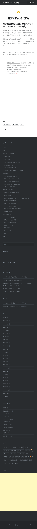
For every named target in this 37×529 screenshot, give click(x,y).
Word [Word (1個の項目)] (6, 454)
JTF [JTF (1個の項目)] (26, 447)
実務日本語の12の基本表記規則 (12, 181)
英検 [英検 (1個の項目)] (31, 460)
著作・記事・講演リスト (9, 153)
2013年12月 (6, 390)
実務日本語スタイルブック (10, 176)
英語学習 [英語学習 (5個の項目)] (7, 463)
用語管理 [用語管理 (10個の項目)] (25, 457)
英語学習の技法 (7, 214)
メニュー (32, 2)
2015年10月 (6, 352)
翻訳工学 (5, 251)
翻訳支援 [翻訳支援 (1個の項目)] (23, 460)
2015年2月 (5, 364)
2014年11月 (6, 371)
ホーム (4, 147)
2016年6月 (5, 339)
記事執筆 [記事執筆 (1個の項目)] (15, 463)
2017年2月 (5, 333)
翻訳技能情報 (7, 195)
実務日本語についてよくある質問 (12, 184)
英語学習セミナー (8, 433)
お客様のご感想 (8, 419)
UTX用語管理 (6, 156)
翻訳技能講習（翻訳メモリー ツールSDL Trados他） (17, 198)
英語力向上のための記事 (10, 220)
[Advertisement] (18, 492)
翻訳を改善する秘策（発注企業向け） (13, 208)
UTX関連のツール (8, 165)
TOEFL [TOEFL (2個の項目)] (6, 450)
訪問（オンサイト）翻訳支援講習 (17, 67)
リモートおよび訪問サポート (11, 206)
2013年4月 (5, 396)
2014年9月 (5, 377)
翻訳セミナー (7, 424)
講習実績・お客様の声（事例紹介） (13, 192)
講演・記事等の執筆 (8, 436)
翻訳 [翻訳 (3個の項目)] (6, 460)
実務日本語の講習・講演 (10, 203)
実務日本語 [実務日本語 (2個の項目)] (7, 457)
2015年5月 (5, 361)
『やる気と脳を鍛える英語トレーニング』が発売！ (15, 277)
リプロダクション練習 (9, 217)
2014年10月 (6, 374)
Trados (6, 413)
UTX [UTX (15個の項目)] (28, 450)
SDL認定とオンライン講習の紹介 (17, 71)
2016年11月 (6, 336)
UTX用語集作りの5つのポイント (12, 162)
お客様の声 (18, 54)
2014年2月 (5, 387)
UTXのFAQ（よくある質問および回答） (14, 170)
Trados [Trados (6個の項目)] (21, 450)
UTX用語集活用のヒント (10, 167)
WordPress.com (18, 525)
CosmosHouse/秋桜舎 (10, 2)
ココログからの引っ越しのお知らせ (11, 291)
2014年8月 (5, 380)
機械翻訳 (6, 421)
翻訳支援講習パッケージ (13, 63)
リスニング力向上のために (10, 222)
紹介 (4, 150)
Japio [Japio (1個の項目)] (20, 447)
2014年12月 (6, 368)
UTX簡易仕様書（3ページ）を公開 (11, 288)
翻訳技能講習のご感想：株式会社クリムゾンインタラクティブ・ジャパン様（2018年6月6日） (17, 284)
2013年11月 (6, 393)
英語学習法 (5, 430)
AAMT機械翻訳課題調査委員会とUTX (12, 280)
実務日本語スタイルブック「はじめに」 (14, 179)
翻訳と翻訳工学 (7, 411)
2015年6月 (5, 358)
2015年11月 (6, 349)
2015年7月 (5, 355)
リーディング (7, 230)
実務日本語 (5, 173)
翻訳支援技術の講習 (8, 189)
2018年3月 (5, 327)
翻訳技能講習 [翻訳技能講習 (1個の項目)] (14, 460)
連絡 (4, 236)
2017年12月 (6, 330)
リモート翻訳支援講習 (27, 41)
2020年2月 (5, 317)
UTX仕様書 (7, 159)
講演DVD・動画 (8, 211)
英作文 (5, 233)
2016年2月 (5, 342)
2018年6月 (5, 324)
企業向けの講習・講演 (9, 187)
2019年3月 (5, 321)
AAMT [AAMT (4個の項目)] (6, 447)
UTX (5, 416)
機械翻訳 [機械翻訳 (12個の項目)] (16, 457)
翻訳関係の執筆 (8, 427)
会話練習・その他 (8, 225)
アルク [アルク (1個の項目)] (13, 454)
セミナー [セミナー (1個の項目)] (21, 454)
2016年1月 (5, 346)
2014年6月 (5, 383)
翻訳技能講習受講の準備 (10, 200)
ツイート (5, 266)
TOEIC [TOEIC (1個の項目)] (13, 450)
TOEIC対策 (7, 228)
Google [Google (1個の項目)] (13, 447)
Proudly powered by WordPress (14, 524)
